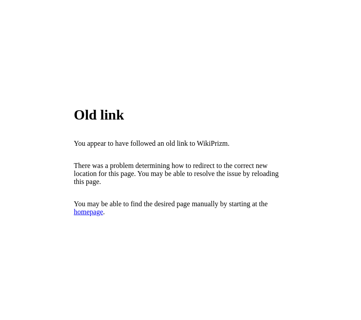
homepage (88, 212)
